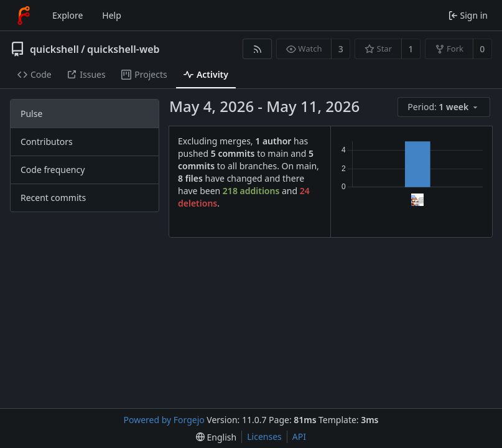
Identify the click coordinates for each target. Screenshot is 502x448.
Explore (67, 15)
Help (111, 15)
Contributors (47, 141)
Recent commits (53, 197)
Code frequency (53, 169)
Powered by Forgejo (164, 420)
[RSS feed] (257, 49)
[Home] (23, 15)
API (299, 436)
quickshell (54, 49)
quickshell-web (123, 49)
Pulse (31, 113)
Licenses (264, 436)
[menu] (444, 107)
